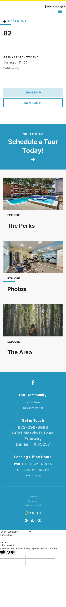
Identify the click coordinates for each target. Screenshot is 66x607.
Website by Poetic (33, 505)
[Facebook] (33, 382)
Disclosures (33, 501)
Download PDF (33, 103)
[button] (60, 11)
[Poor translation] (11, 552)
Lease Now (33, 92)
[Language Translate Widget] (15, 531)
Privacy (33, 496)
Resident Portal (33, 407)
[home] (18, 11)
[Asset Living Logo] (33, 512)
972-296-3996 (33, 427)
